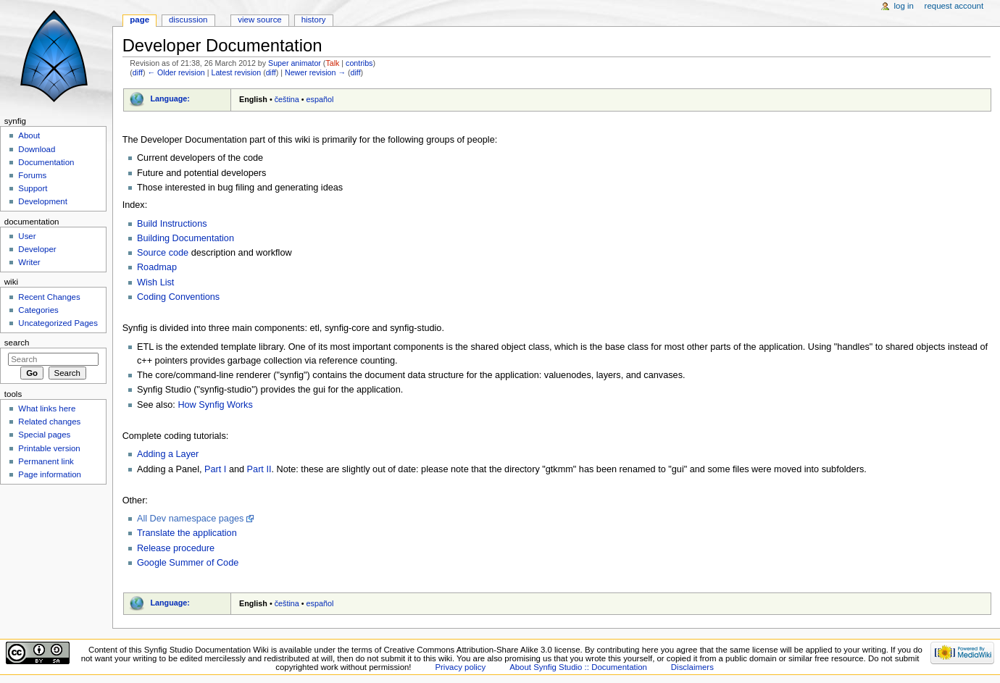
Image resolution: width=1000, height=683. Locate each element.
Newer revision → (315, 72)
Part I (215, 469)
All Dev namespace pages (190, 519)
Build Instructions (172, 224)
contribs (359, 63)
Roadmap (157, 267)
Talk (332, 63)
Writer (29, 262)
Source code (162, 253)
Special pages (44, 434)
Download (36, 149)
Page (139, 19)
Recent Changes (49, 297)
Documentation (46, 162)
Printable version (49, 448)
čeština (287, 99)
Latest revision (236, 72)
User (27, 236)
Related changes (49, 421)
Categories (38, 310)
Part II (259, 469)
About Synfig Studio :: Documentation (578, 667)
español (320, 99)
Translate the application (187, 533)
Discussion (188, 19)
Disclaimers (692, 667)
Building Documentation (185, 238)
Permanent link (45, 461)
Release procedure (175, 548)
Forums (32, 175)
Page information (49, 474)
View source (259, 19)
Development (42, 201)
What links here (46, 408)
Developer (37, 249)
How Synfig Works (215, 405)
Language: (170, 98)
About (29, 135)
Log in (904, 5)
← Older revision (175, 72)
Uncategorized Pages (58, 323)
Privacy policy (460, 667)
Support (32, 188)
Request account (954, 5)
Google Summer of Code (187, 563)
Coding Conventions (178, 297)
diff (138, 72)
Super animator (294, 63)
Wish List (155, 282)
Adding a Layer (168, 454)
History (313, 19)
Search (17, 342)
